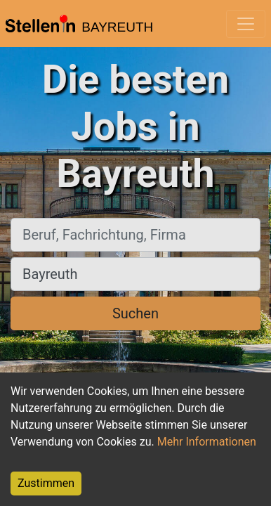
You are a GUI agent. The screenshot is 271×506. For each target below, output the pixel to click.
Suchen (135, 313)
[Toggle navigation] (245, 24)
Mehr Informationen (206, 441)
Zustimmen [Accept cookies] (46, 483)
